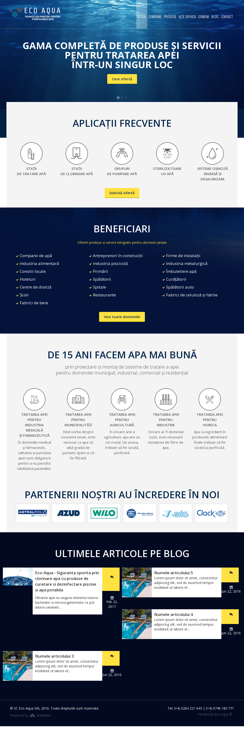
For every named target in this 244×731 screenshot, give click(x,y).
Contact (227, 16)
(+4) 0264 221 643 (188, 708)
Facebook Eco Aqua (215, 714)
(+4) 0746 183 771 (220, 708)
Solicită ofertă (122, 192)
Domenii (203, 16)
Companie (155, 16)
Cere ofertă (122, 78)
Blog (215, 16)
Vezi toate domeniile (122, 316)
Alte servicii (187, 16)
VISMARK (43, 715)
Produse (170, 16)
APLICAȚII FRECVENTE (122, 123)
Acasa (141, 16)
